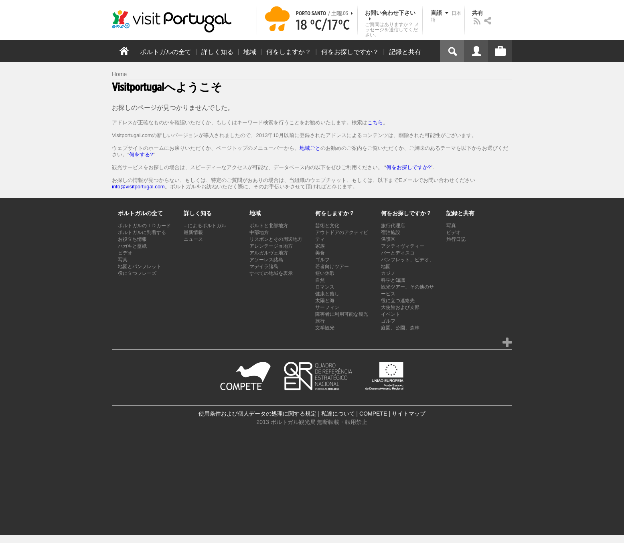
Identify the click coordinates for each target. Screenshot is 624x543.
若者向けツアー (332, 266)
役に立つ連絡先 (398, 300)
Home (119, 74)
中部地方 (259, 232)
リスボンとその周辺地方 (275, 239)
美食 (320, 253)
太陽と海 (324, 300)
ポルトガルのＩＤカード (144, 225)
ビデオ (125, 253)
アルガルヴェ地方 (268, 253)
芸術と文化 (327, 225)
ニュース (193, 239)
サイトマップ (408, 413)
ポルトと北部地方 (268, 225)
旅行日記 (456, 239)
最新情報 (193, 232)
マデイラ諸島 (263, 266)
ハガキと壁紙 (132, 246)
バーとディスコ (398, 253)
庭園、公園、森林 (400, 328)
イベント (390, 314)
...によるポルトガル (205, 225)
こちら (375, 122)
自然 (320, 280)
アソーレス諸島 (266, 259)
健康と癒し (327, 294)
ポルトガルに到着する (142, 232)
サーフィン (327, 307)
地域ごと (310, 148)
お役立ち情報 (132, 239)
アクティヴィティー (402, 246)
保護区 (388, 239)
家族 (320, 246)
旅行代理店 (393, 225)
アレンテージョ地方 (271, 246)
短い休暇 (324, 273)
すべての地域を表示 (271, 273)
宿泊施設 (390, 232)
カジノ (388, 273)
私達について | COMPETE (354, 413)
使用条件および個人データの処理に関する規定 (257, 413)
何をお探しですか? (408, 167)
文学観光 (324, 328)
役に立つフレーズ (137, 273)
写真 (123, 259)
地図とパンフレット (139, 266)
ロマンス (324, 287)
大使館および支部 (400, 307)
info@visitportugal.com (138, 187)
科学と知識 (393, 280)
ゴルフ (322, 259)
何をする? (141, 154)
